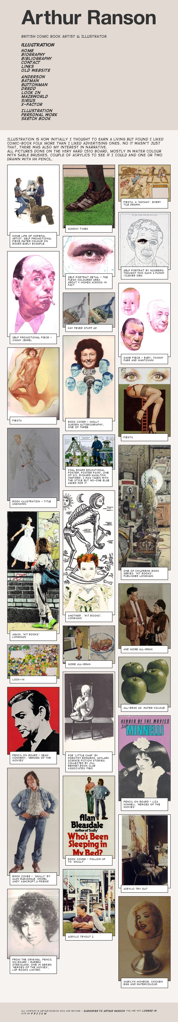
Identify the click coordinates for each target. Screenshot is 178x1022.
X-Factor (32, 104)
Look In (30, 92)
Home (27, 50)
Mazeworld (34, 96)
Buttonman (34, 85)
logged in (149, 1011)
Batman (30, 81)
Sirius (28, 100)
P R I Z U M (38, 1013)
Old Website (35, 70)
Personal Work (39, 115)
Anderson (33, 77)
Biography (33, 54)
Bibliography (36, 58)
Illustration (36, 111)
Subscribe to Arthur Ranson (104, 1011)
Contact (30, 62)
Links (27, 66)
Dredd (28, 88)
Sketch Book (36, 118)
